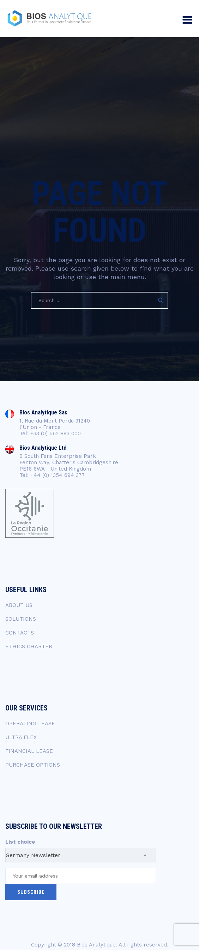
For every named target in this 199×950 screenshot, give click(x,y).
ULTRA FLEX (21, 737)
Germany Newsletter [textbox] (33, 855)
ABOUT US (18, 605)
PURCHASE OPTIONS (32, 765)
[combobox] (80, 855)
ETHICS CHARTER (28, 646)
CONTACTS (19, 633)
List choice (20, 842)
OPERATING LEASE (30, 723)
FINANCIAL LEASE (29, 751)
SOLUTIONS (20, 619)
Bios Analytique (96, 945)
